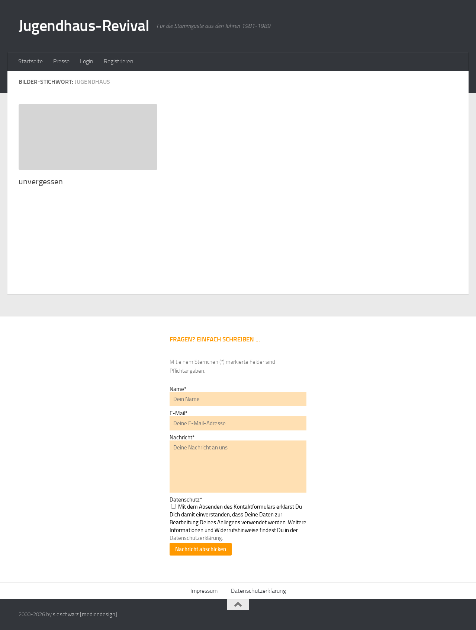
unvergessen (41, 182)
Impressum (204, 590)
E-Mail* (178, 413)
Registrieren (119, 61)
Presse (61, 61)
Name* (178, 389)
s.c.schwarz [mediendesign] (85, 614)
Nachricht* (182, 437)
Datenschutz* (186, 499)
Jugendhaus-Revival (84, 25)
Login (86, 61)
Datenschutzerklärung (258, 590)
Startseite (30, 61)
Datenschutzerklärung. (196, 538)
